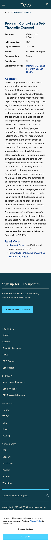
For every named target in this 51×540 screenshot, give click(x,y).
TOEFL (5, 409)
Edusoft (6, 457)
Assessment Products (13, 382)
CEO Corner (8, 361)
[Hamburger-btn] (3, 4)
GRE (4, 423)
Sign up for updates (18, 309)
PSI (4, 450)
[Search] (47, 495)
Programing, (32, 69)
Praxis (5, 429)
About (5, 335)
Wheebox (7, 483)
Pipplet (6, 470)
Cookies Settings (25, 531)
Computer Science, (36, 66)
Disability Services (11, 348)
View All (6, 436)
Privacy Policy (36, 522)
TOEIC (5, 416)
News (5, 354)
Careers (6, 341)
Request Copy (17, 245)
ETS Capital (8, 367)
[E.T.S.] (25, 4)
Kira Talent (7, 463)
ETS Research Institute (13, 395)
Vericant (6, 476)
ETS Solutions (9, 388)
